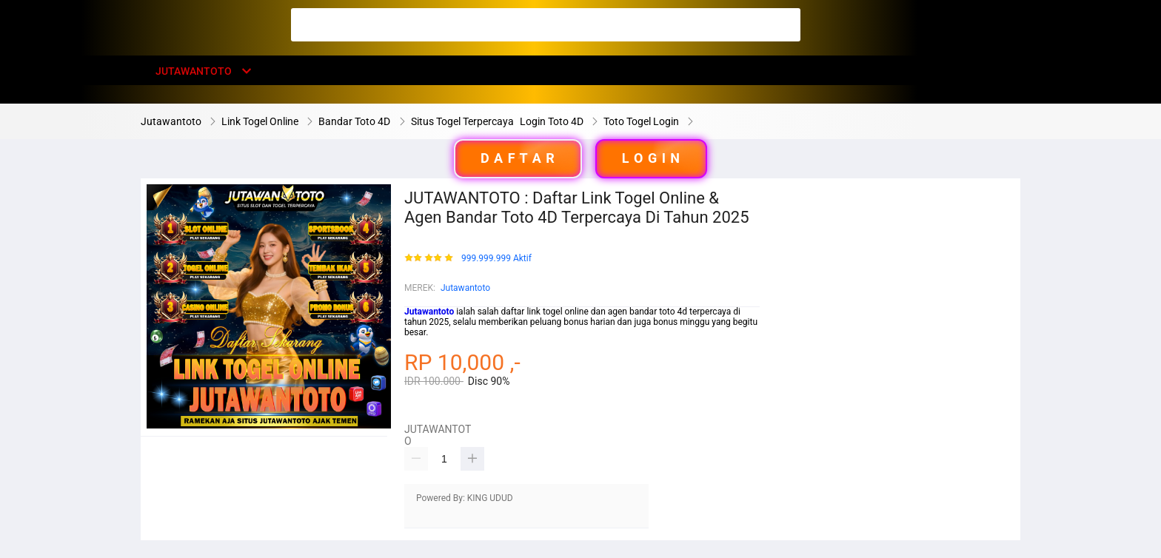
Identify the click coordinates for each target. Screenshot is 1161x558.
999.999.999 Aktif (496, 258)
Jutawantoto (465, 288)
